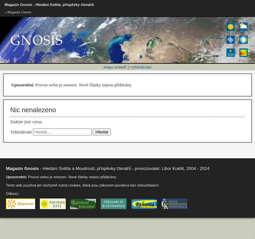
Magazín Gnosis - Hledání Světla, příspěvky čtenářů (49, 5)
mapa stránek (115, 66)
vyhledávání (141, 66)
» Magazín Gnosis (18, 12)
